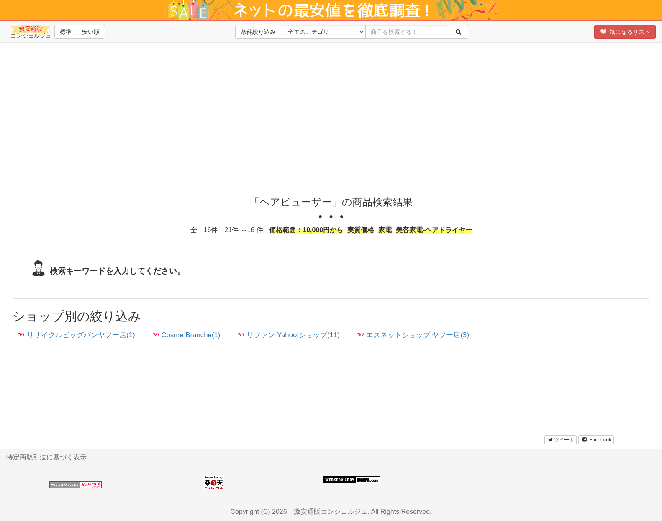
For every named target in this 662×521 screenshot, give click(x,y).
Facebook (596, 440)
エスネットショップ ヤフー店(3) (413, 335)
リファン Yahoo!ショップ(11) (288, 335)
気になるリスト (625, 31)
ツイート (560, 440)
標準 (66, 31)
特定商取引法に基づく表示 (46, 457)
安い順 (91, 31)
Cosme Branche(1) (187, 335)
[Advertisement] (331, 125)
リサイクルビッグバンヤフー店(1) (76, 335)
